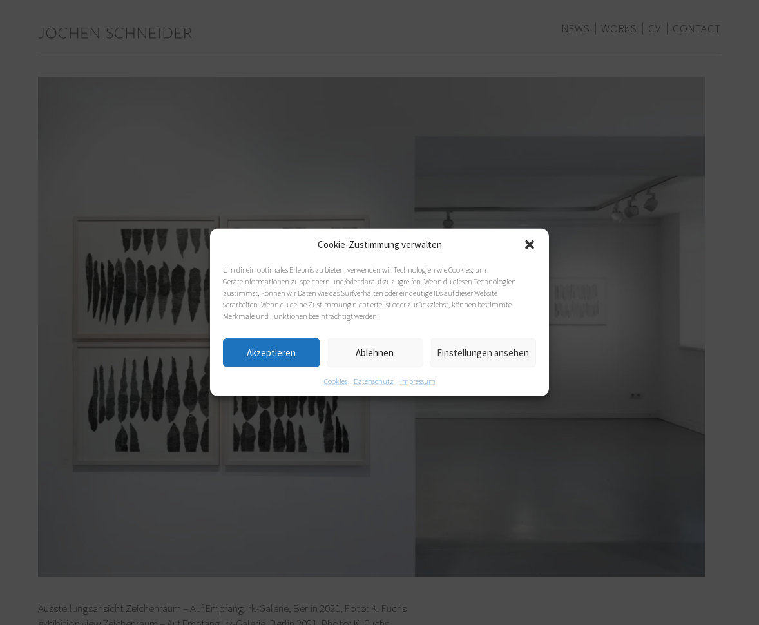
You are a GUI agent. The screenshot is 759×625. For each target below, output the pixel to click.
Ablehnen (375, 352)
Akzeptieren (271, 352)
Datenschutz (374, 381)
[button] (529, 244)
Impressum (418, 381)
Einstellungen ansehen (483, 352)
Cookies (335, 381)
